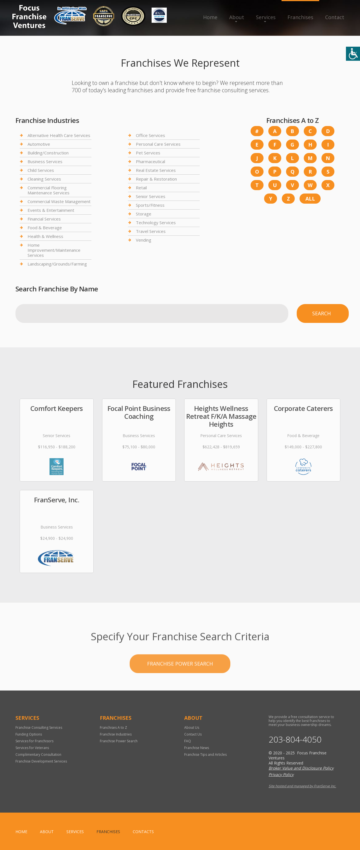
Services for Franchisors (34, 741)
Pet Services (148, 153)
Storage (143, 214)
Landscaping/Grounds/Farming (57, 264)
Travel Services (151, 231)
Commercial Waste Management (59, 201)
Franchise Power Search (180, 681)
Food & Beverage (45, 227)
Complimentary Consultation (38, 754)
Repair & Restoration (156, 179)
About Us (191, 727)
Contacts (143, 831)
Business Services (45, 161)
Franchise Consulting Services (38, 727)
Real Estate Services (156, 170)
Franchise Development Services (41, 761)
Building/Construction (48, 153)
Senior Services (150, 196)
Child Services (41, 170)
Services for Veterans (32, 747)
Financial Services (44, 219)
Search (321, 313)
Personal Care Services (158, 144)
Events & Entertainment (51, 210)
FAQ (187, 741)
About (236, 17)
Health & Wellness (45, 236)
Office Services (150, 135)
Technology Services (156, 222)
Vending (143, 240)
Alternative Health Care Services (59, 135)
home (21, 831)
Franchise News (196, 747)
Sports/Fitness (150, 205)
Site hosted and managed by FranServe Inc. (302, 786)
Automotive (39, 144)
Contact (334, 17)
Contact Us (193, 734)
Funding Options (28, 734)
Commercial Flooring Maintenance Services (48, 190)
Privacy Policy (281, 774)
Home (210, 17)
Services (266, 17)
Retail (141, 187)
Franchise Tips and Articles (205, 754)
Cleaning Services (44, 179)
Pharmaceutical (150, 161)
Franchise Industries (116, 734)
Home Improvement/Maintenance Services (54, 250)
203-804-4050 (295, 739)
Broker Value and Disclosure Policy (301, 768)
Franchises (300, 17)
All (310, 198)
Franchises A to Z (113, 727)
